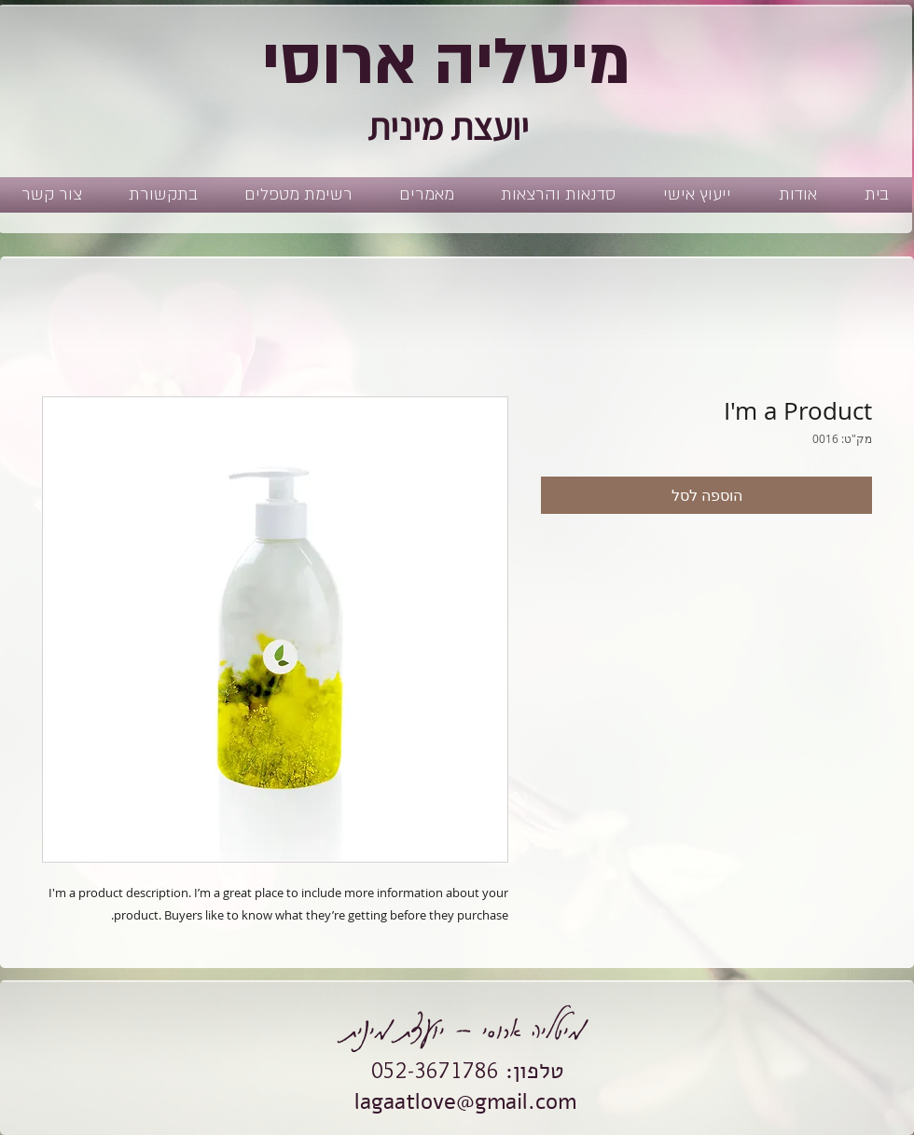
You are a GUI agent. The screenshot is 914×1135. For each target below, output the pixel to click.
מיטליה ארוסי (446, 62)
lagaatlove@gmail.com (465, 1101)
